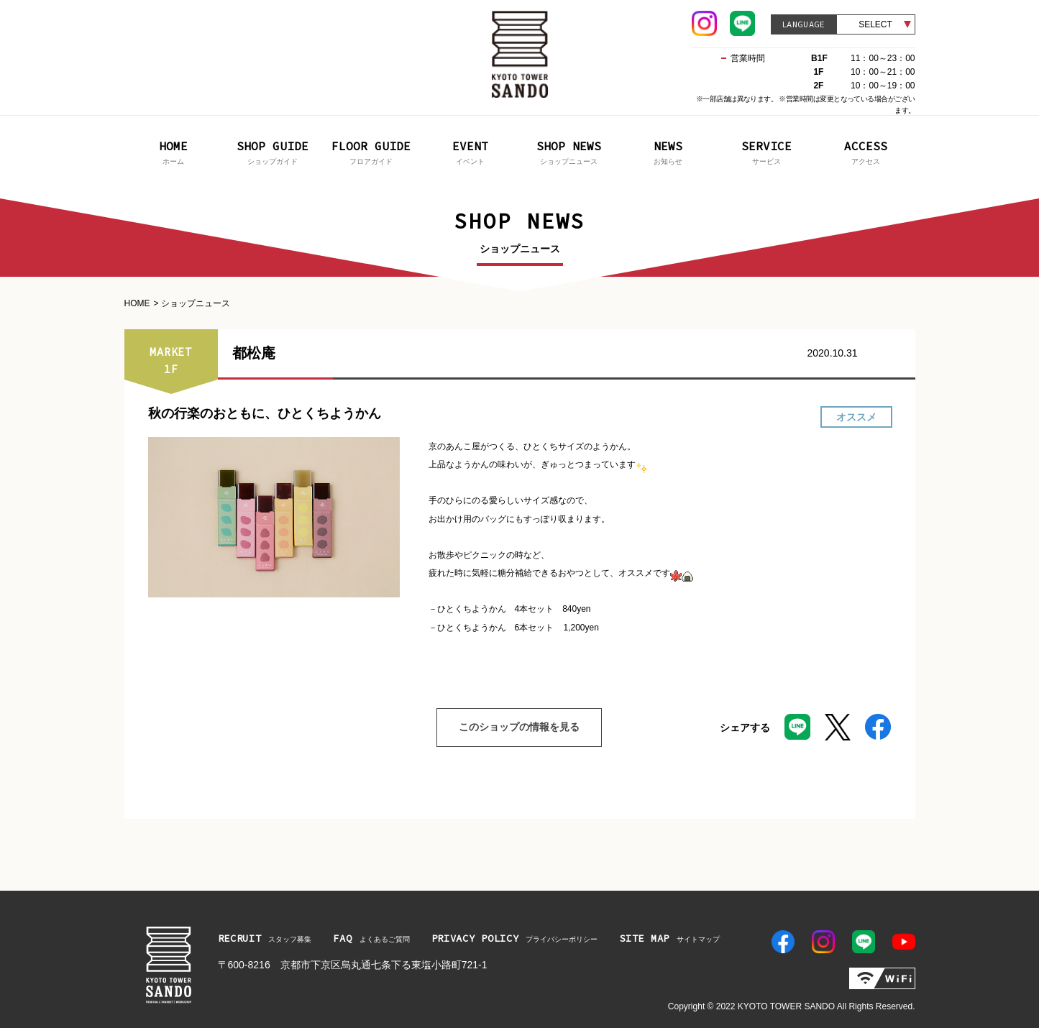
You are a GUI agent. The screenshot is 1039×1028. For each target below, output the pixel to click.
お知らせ (668, 151)
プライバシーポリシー (514, 938)
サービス (767, 151)
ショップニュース (569, 151)
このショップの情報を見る (508, 727)
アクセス (865, 151)
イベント (470, 151)
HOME (137, 303)
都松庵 (253, 353)
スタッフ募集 (265, 938)
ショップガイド (272, 151)
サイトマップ (669, 938)
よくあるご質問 (371, 938)
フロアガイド (371, 151)
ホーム (174, 151)
